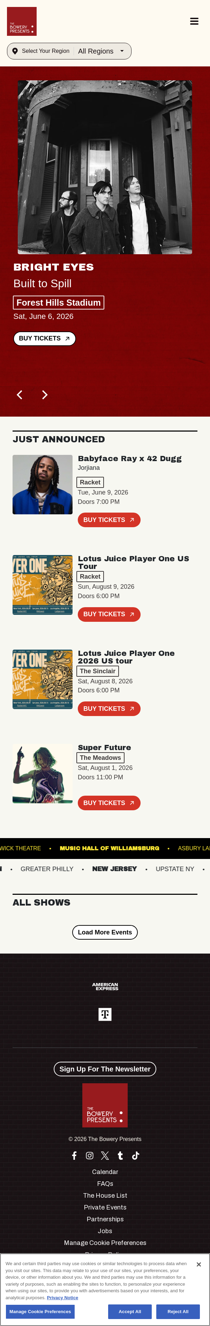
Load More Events (105, 932)
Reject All (177, 1311)
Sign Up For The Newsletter (104, 1069)
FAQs (105, 1183)
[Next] (44, 395)
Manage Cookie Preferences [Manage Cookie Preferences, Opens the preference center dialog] (40, 1311)
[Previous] (20, 395)
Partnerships (105, 1219)
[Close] (199, 1264)
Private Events (105, 1207)
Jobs (105, 1231)
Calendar (105, 1171)
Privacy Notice (62, 1297)
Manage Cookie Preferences (105, 1242)
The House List (105, 1195)
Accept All (130, 1311)
